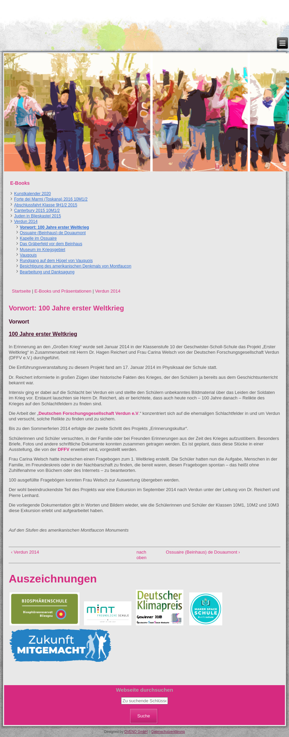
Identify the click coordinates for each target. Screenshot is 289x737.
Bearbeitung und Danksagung (47, 272)
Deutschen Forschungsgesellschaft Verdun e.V (88, 413)
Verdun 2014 (26, 221)
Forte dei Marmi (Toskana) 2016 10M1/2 (50, 199)
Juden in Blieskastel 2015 (37, 216)
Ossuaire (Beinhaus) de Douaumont (53, 232)
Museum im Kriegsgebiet (42, 249)
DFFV (63, 449)
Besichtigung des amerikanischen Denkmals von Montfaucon (75, 266)
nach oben (142, 554)
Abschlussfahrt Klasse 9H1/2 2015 (45, 205)
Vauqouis (28, 255)
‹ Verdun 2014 (25, 552)
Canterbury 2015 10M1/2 (37, 210)
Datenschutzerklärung (168, 732)
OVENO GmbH (136, 732)
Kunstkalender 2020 (32, 193)
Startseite (21, 291)
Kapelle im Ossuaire (38, 238)
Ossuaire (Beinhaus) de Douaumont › (203, 552)
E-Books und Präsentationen (63, 291)
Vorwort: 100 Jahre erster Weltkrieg (54, 227)
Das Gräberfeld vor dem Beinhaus (51, 243)
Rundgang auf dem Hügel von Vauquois (56, 260)
